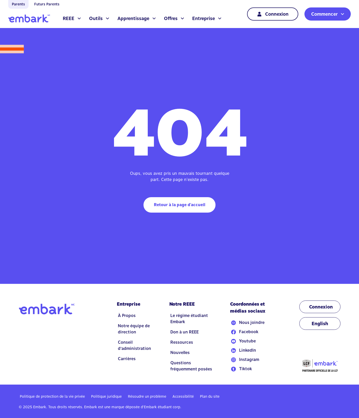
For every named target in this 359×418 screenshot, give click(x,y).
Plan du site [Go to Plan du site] (210, 396)
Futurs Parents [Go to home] (46, 4)
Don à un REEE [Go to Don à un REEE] (184, 332)
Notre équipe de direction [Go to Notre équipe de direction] (134, 328)
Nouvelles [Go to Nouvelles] (180, 352)
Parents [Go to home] (18, 4)
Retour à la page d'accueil (179, 204)
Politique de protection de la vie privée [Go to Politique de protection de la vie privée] (52, 396)
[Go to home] (29, 18)
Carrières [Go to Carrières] (127, 358)
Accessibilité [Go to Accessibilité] (183, 396)
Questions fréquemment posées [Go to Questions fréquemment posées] (191, 365)
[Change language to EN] (319, 323)
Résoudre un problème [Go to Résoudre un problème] (147, 396)
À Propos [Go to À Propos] (127, 315)
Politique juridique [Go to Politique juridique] (106, 396)
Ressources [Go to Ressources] (181, 342)
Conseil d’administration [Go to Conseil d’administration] (134, 345)
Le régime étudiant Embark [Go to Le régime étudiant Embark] (189, 318)
